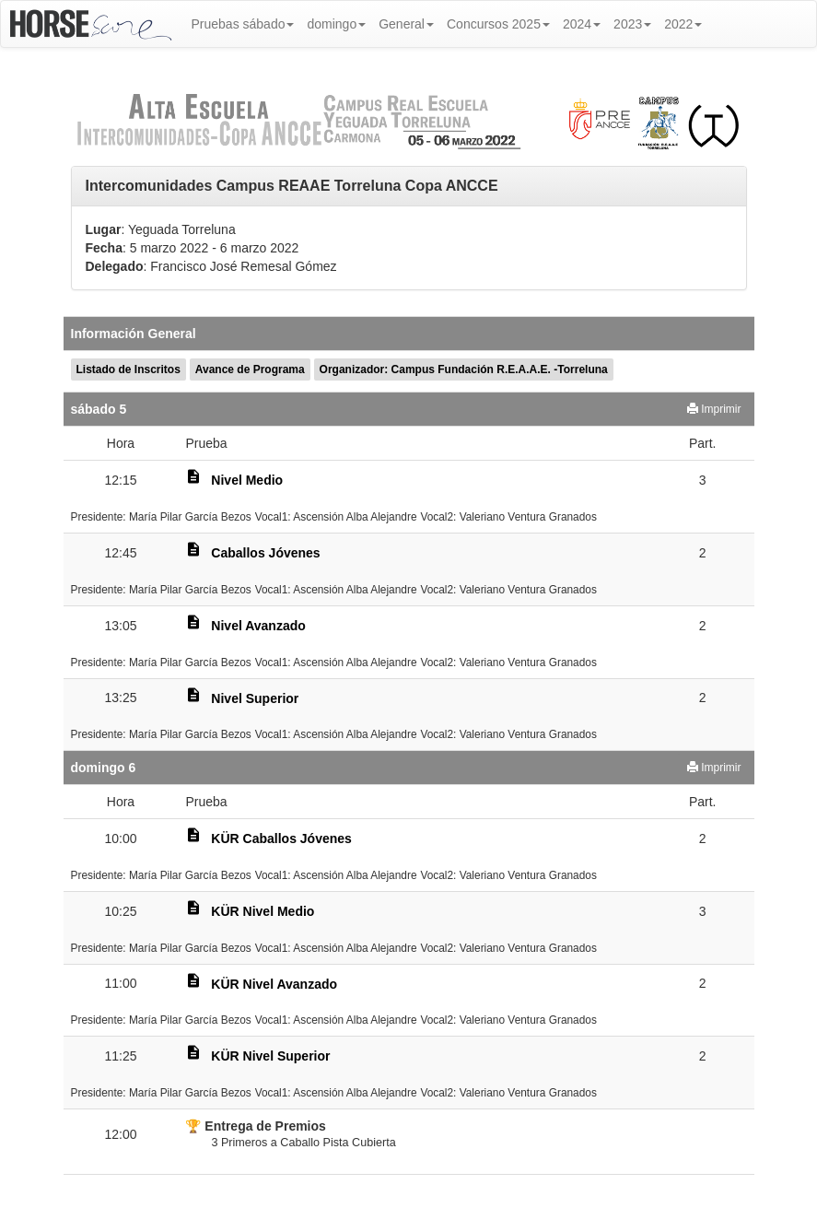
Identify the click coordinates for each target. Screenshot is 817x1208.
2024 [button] (582, 24)
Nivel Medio (247, 480)
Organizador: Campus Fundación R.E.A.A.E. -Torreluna (464, 369)
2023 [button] (632, 24)
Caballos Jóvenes (265, 552)
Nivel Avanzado (258, 625)
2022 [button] (683, 24)
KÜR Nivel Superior (270, 1056)
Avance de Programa (250, 369)
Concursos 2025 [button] (498, 24)
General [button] (406, 24)
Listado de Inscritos (128, 369)
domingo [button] (336, 24)
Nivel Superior (254, 698)
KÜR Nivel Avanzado (274, 984)
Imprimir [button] (714, 409)
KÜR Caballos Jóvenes (281, 838)
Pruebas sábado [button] (243, 24)
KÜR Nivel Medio (262, 911)
